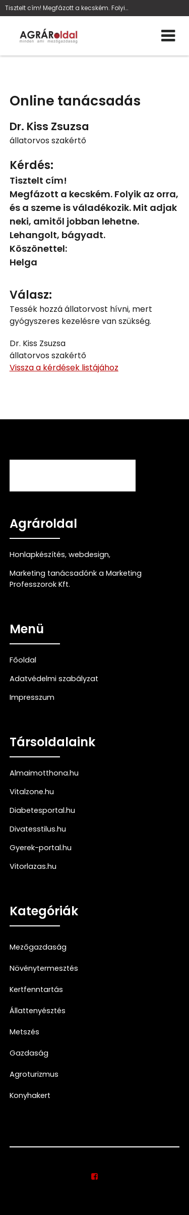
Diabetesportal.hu (42, 810)
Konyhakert (30, 1095)
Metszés (24, 1032)
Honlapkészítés (37, 554)
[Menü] (168, 36)
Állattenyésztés (38, 1011)
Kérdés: (31, 165)
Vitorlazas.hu (33, 866)
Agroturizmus (34, 1074)
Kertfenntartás (36, 989)
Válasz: (31, 295)
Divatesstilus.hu (38, 829)
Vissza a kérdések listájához (64, 367)
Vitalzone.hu (32, 792)
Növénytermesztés (44, 968)
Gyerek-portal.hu (41, 848)
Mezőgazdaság (38, 947)
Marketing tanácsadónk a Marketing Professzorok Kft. (76, 578)
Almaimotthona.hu (44, 773)
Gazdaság (29, 1053)
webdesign (89, 554)
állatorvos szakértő (48, 140)
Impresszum (32, 697)
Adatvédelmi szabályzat (54, 679)
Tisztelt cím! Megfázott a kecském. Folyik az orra (68, 8)
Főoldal (23, 660)
